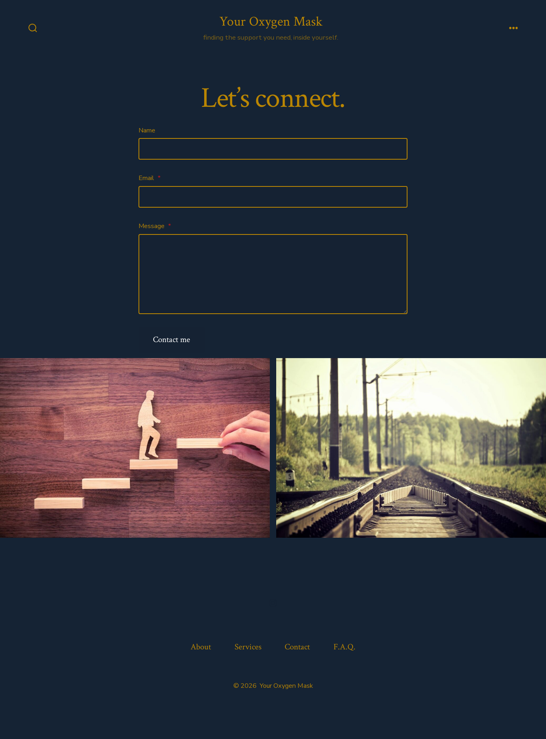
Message (155, 226)
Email (150, 178)
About (201, 646)
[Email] (273, 197)
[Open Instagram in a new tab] (273, 603)
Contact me (171, 339)
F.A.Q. (344, 646)
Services (248, 646)
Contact (297, 646)
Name (147, 130)
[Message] (273, 274)
